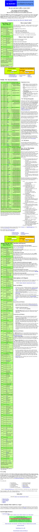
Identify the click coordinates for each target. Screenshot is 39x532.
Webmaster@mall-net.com (25, 109)
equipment (8, 137)
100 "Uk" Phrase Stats (12, 76)
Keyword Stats (10, 20)
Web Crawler (31, 514)
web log (24, 485)
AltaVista (14, 514)
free (7, 107)
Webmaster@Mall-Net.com (9, 489)
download (8, 181)
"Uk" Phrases (20, 523)
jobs (7, 129)
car (6, 388)
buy (7, 111)
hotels (8, 165)
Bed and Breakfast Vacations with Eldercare (20, 530)
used (7, 126)
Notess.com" (12, 230)
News (19, 20)
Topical (34, 282)
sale (7, 101)
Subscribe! (19, 494)
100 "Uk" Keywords (15, 233)
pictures (8, 145)
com (7, 109)
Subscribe (26, 20)
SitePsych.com (17, 292)
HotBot (21, 514)
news (8, 164)
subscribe (24, 507)
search (8, 134)
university (8, 174)
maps (8, 187)
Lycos (27, 514)
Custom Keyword (29, 282)
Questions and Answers (25, 233)
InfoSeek (24, 514)
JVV (10, 60)
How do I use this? (23, 75)
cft (7, 85)
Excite (18, 514)
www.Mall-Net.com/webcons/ (19, 478)
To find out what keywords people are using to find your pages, (19, 153)
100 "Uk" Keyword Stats (13, 75)
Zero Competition (20, 247)
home (8, 143)
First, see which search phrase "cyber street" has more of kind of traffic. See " (25, 246)
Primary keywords (5, 498)
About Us (4, 502)
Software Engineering (26, 487)
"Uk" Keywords (14, 523)
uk (7, 30)
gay (7, 130)
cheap (8, 117)
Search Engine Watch (11, 229)
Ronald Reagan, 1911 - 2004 (20, 528)
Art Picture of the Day (20, 525)
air (8, 415)
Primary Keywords (12, 74)
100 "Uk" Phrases (15, 234)
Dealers (29, 75)
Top (18, 496)
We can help (30, 76)
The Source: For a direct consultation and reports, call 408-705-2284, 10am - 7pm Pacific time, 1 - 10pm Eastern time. (26, 288)
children (8, 194)
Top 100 (30, 20)
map (7, 141)
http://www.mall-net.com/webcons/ (24, 518)
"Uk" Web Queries (25, 140)
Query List (15, 20)
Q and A (21, 76)
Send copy (24, 523)
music (8, 153)
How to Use (22, 20)
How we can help (33, 523)
